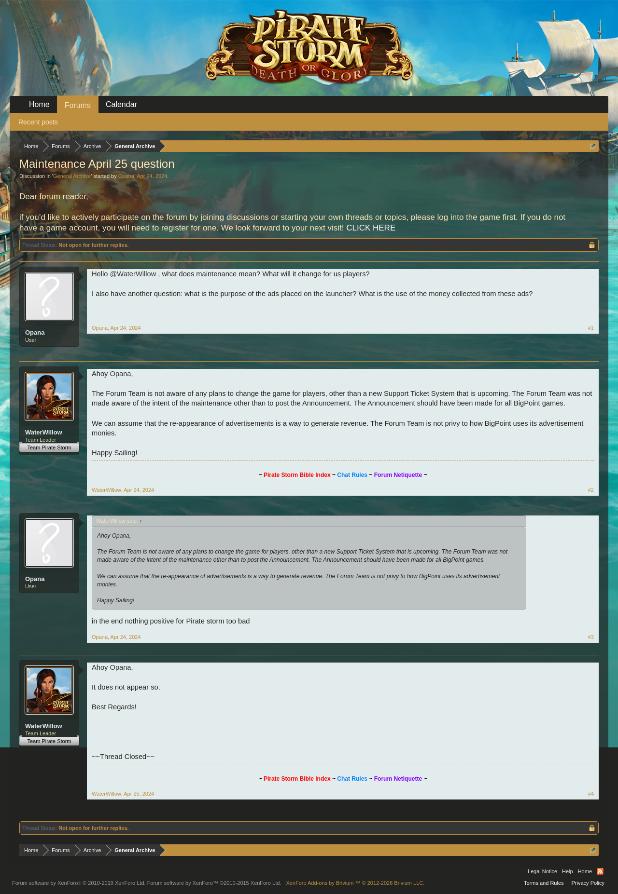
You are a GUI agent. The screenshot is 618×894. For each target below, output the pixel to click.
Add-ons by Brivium (355, 883)
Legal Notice (542, 871)
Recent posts (38, 122)
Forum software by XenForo (79, 883)
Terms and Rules (544, 883)
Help (567, 871)
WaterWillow (43, 432)
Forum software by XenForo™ (214, 883)
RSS (600, 871)
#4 (591, 794)
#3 (591, 637)
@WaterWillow (133, 274)
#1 (591, 328)
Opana (126, 176)
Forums (78, 105)
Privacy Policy (588, 883)
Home (39, 104)
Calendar (121, 104)
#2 (591, 490)
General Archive (72, 176)
